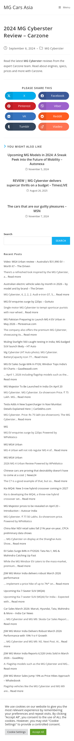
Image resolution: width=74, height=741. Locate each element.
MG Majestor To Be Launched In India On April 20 (33, 386)
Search (8, 234)
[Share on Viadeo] (53, 127)
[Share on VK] (20, 116)
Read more (14, 276)
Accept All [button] (38, 732)
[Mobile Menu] (64, 7)
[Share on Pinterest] (20, 106)
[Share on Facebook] (53, 96)
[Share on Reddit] (53, 116)
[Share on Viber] (53, 106)
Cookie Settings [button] (16, 732)
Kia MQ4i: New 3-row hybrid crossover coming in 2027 (36, 488)
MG (6, 426)
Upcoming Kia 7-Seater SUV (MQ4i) (24, 591)
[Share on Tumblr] (20, 127)
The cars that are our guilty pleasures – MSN (37, 208)
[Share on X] (20, 96)
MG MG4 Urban (13, 444)
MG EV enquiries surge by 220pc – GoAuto (29, 301)
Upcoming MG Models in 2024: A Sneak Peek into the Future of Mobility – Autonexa (36, 159)
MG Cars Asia (18, 7)
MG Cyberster (54, 48)
